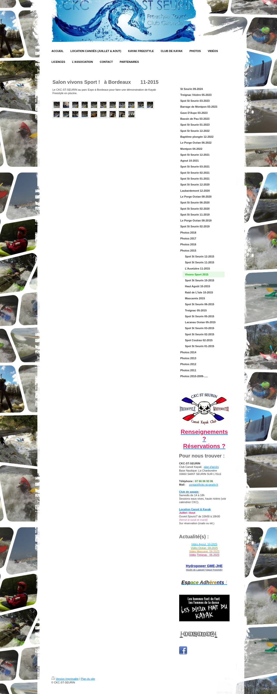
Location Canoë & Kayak (195, 509)
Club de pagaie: (189, 491)
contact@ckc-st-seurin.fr (203, 484)
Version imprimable (65, 678)
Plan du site (88, 678)
